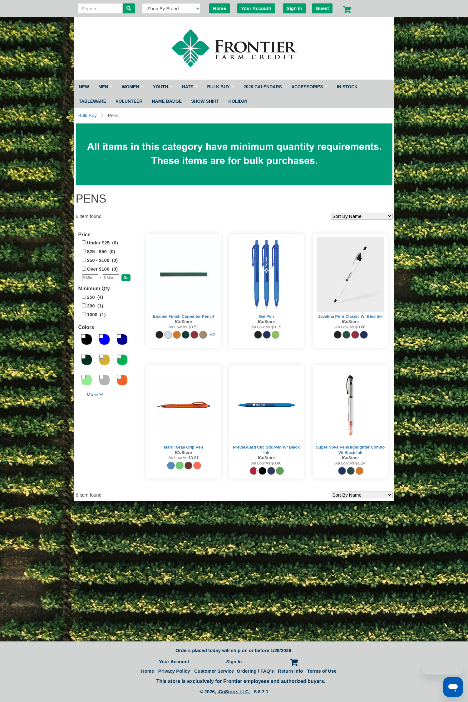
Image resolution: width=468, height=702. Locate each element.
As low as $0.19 (266, 327)
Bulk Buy (220, 86)
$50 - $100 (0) (102, 260)
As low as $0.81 (183, 457)
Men (105, 86)
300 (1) (95, 305)
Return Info (290, 671)
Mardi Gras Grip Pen (183, 447)
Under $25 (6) (102, 242)
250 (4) (95, 297)
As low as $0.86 (266, 463)
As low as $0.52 (183, 327)
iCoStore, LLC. (233, 691)
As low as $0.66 (350, 327)
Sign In (294, 8)
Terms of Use (322, 671)
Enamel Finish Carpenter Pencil (183, 316)
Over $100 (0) (102, 269)
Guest (322, 8)
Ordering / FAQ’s (255, 671)
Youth (163, 86)
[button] (126, 277)
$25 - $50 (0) (101, 251)
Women (132, 86)
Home (219, 8)
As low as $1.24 (350, 463)
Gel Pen (266, 316)
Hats (190, 86)
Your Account (256, 8)
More (95, 394)
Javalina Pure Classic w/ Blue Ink (350, 316)
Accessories (309, 86)
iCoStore (183, 321)
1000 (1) (96, 314)
